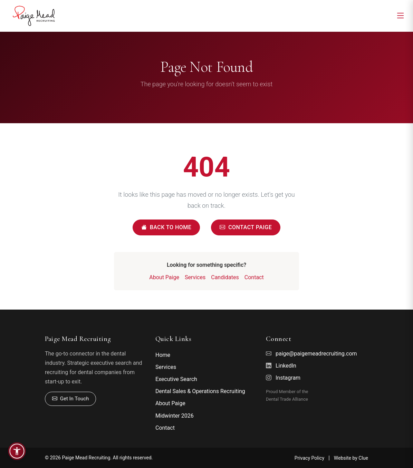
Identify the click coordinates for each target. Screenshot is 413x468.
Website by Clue (351, 458)
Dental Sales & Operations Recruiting (200, 391)
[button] (17, 451)
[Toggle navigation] (400, 16)
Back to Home (166, 227)
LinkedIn (286, 365)
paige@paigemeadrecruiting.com (316, 353)
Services (195, 277)
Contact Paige (246, 227)
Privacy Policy (309, 458)
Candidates (225, 277)
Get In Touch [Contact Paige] (70, 399)
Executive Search (176, 379)
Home (162, 355)
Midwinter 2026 (174, 415)
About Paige (164, 277)
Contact (254, 277)
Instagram (288, 377)
